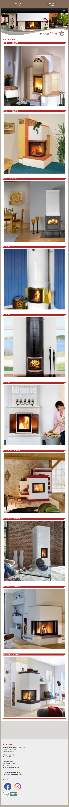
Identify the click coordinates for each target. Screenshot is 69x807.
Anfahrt (17, 5)
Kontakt (51, 5)
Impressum (51, 3)
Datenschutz (18, 3)
